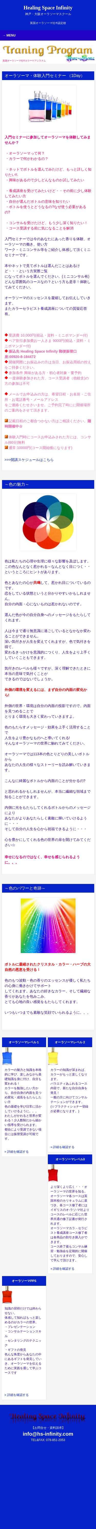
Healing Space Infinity (48, 10)
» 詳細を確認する (17, 1151)
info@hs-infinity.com (48, 1434)
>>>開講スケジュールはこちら (29, 460)
